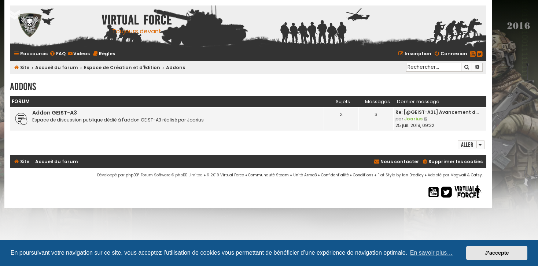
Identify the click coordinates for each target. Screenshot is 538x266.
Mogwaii (458, 175)
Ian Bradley (413, 175)
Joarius (413, 119)
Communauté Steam (268, 175)
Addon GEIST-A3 (54, 112)
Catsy (476, 175)
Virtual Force (232, 175)
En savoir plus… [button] (431, 253)
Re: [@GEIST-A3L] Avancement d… (437, 112)
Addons (23, 86)
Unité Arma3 (305, 175)
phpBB (132, 175)
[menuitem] (57, 53)
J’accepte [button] (497, 253)
